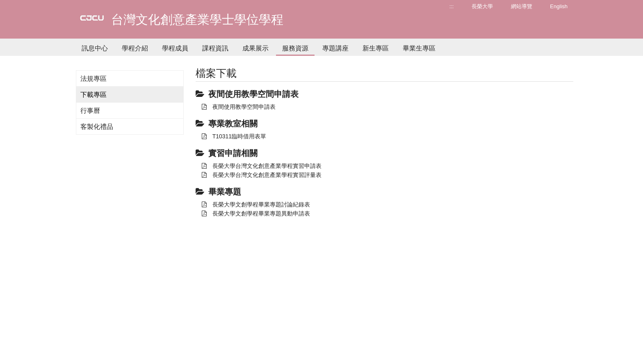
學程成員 (175, 48)
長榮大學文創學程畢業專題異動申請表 (256, 213)
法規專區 (93, 78)
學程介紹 (135, 48)
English (559, 6)
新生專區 (376, 48)
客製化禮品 (96, 126)
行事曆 (90, 110)
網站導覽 (521, 6)
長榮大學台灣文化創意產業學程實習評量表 (262, 175)
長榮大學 (482, 6)
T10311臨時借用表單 (234, 136)
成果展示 (255, 48)
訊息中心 (95, 48)
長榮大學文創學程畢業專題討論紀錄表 (256, 204)
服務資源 (295, 48)
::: (451, 6)
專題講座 (335, 48)
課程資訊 (215, 48)
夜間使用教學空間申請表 (239, 106)
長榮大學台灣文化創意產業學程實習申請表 (262, 166)
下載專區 (93, 94)
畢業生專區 (419, 48)
